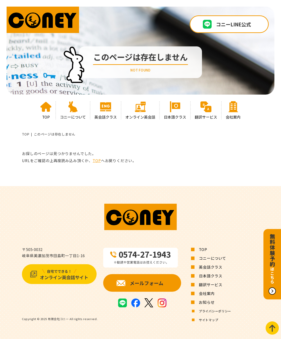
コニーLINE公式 (233, 24)
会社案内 (206, 293)
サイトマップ (208, 320)
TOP (25, 134)
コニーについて (212, 258)
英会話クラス (210, 267)
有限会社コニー (58, 319)
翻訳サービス (210, 284)
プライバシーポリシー (215, 311)
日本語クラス (210, 276)
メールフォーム (146, 282)
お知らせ (206, 302)
